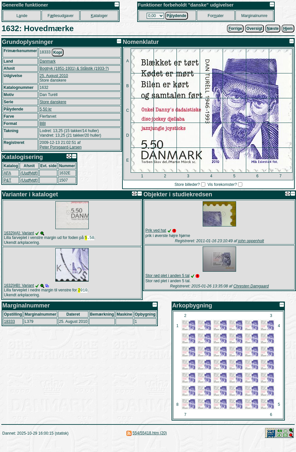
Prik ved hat (155, 230)
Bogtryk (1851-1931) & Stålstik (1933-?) (74, 68)
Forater (216, 15)
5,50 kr (46, 109)
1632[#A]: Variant (19, 233)
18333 (9, 323)
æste (273, 28)
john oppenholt (251, 241)
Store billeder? (187, 184)
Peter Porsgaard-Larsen (61, 147)
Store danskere (53, 102)
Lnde (21, 15)
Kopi (57, 52)
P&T (7, 180)
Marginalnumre (254, 15)
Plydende (176, 15)
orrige (235, 28)
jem (288, 28)
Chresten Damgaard (251, 286)
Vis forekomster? (222, 184)
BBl (43, 123)
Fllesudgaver (60, 15)
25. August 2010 (54, 75)
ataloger (99, 15)
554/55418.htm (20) (150, 434)
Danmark (48, 61)
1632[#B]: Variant (19, 286)
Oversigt (255, 28)
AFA (7, 173)
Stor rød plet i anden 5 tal (167, 275)
